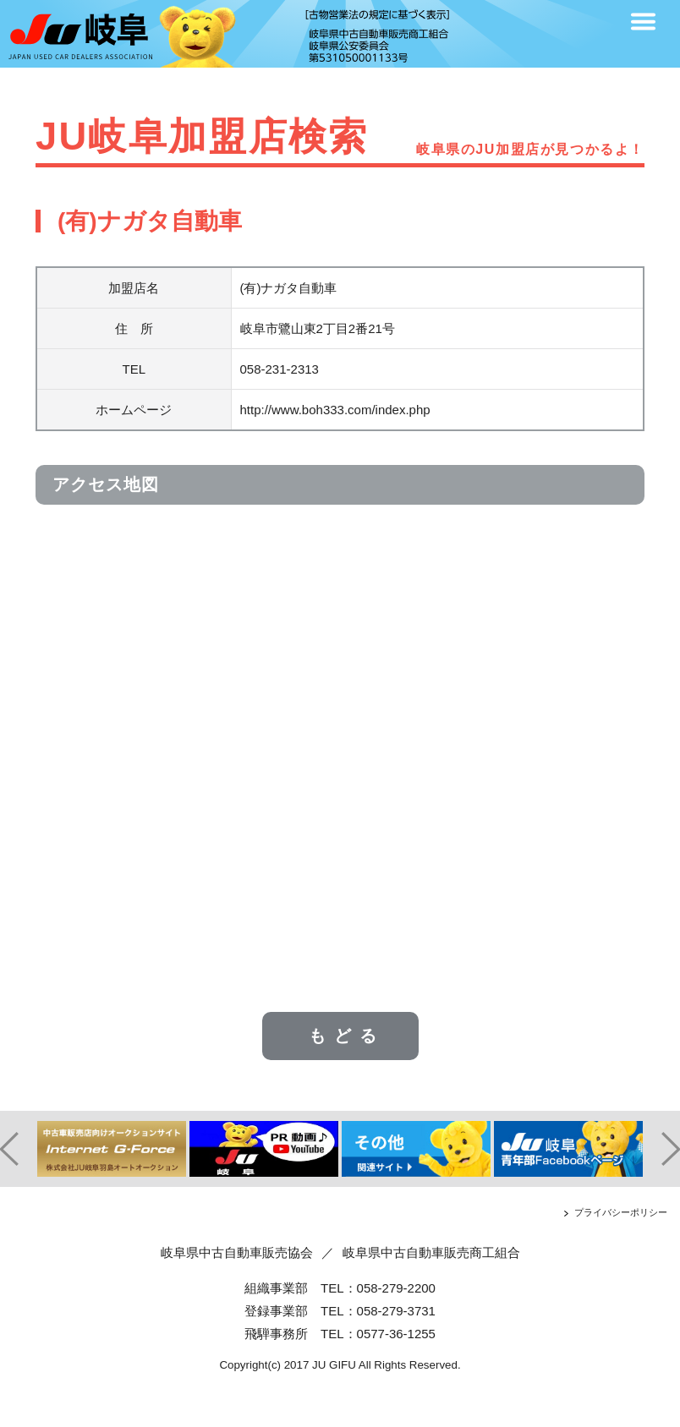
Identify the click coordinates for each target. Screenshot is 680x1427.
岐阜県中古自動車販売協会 (237, 1252)
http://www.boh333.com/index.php (335, 409)
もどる (347, 1035)
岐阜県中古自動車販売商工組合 (431, 1252)
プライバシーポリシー (620, 1212)
